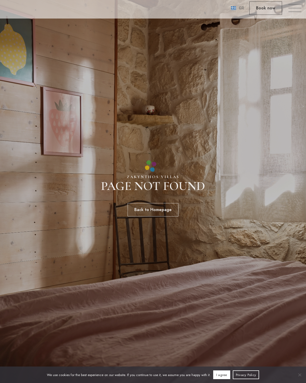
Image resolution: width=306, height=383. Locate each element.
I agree (221, 374)
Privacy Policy (246, 374)
